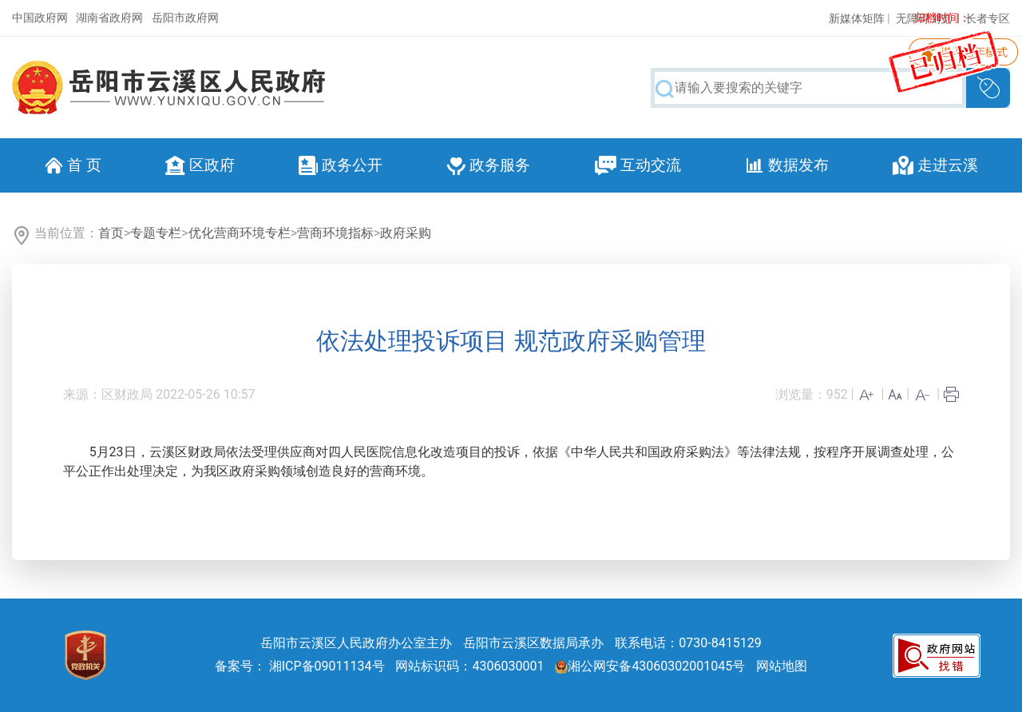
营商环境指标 (335, 233)
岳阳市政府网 (185, 17)
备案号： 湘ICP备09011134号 (300, 666)
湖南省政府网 (109, 17)
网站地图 (781, 666)
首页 (111, 233)
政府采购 (405, 233)
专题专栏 (155, 233)
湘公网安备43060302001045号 (650, 666)
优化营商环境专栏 (239, 233)
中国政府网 (40, 17)
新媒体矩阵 (857, 18)
